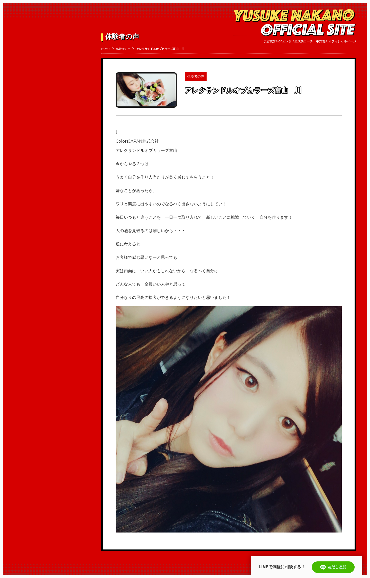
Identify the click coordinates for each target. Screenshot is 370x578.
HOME (105, 49)
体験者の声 (123, 49)
